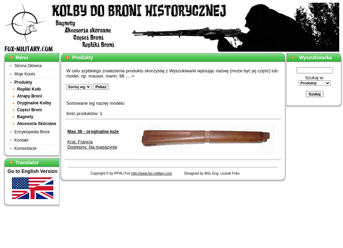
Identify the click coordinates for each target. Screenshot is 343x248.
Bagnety (25, 116)
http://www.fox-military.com (151, 173)
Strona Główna (28, 65)
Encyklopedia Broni (32, 132)
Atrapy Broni (29, 96)
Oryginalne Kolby (34, 103)
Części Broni (29, 109)
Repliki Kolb (29, 89)
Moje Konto (24, 74)
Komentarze (25, 148)
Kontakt (21, 140)
